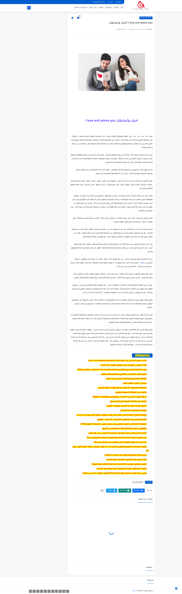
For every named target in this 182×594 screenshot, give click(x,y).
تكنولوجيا (108, 7)
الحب (116, 218)
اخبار (122, 7)
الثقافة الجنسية (146, 18)
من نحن (110, 2)
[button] (138, 491)
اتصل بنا (118, 2)
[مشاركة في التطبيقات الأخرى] (102, 491)
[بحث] (29, 8)
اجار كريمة (92, 7)
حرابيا (134, 591)
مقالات (116, 7)
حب (130, 136)
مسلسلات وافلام (80, 7)
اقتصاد (100, 7)
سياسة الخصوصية (99, 2)
